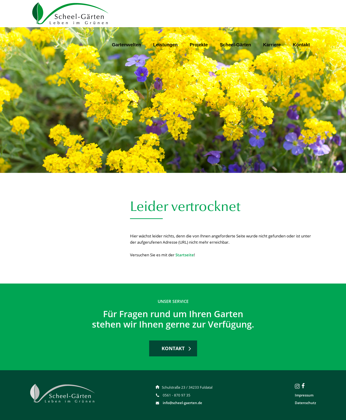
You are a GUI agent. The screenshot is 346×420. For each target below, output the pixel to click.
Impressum (304, 395)
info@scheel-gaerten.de (182, 402)
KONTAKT (173, 348)
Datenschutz (305, 402)
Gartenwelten (126, 44)
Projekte (199, 44)
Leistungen (165, 44)
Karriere (272, 44)
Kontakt (301, 44)
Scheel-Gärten (235, 44)
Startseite (184, 254)
